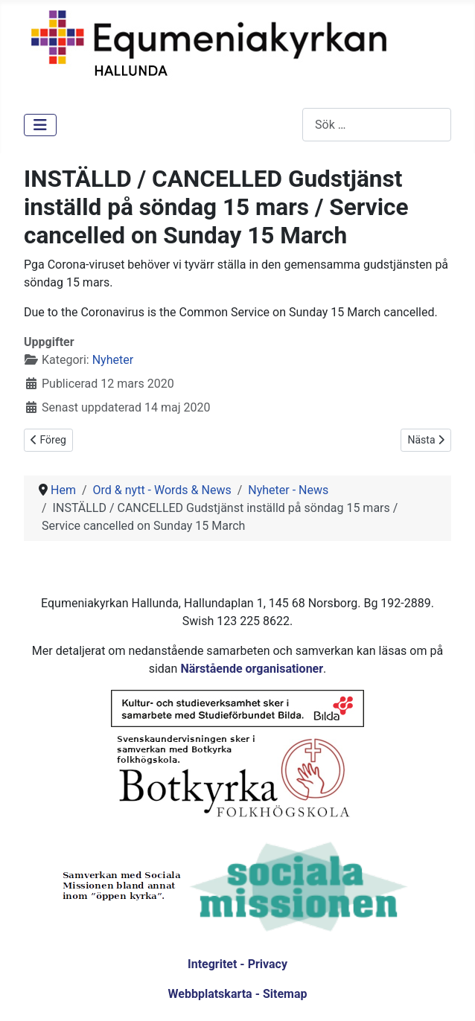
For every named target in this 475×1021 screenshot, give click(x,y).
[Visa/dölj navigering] (40, 125)
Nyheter (112, 360)
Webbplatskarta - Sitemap (237, 994)
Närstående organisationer (251, 669)
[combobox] (376, 124)
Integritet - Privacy (237, 964)
